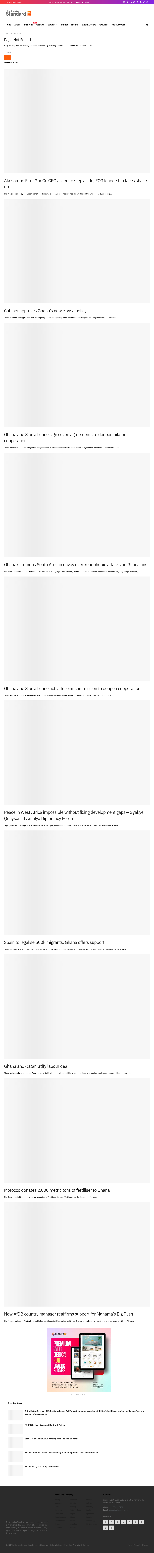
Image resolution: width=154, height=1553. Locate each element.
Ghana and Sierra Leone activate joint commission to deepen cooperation (72, 688)
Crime (57, 1507)
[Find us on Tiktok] (105, 1528)
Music (72, 1517)
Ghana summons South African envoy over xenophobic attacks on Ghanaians (75, 564)
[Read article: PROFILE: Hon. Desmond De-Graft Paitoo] (15, 1429)
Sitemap (70, 2)
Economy (58, 1510)
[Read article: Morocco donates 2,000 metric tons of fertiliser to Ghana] (77, 1130)
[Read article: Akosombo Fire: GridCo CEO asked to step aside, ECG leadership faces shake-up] (77, 121)
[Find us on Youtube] (117, 1522)
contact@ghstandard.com (119, 1510)
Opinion (64, 25)
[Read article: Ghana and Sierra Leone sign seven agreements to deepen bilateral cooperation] (77, 375)
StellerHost (85, 1545)
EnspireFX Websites (65, 1545)
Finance (73, 1500)
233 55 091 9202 (116, 1507)
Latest (17, 25)
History (73, 1507)
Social (88, 1510)
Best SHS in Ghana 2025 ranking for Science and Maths (52, 1438)
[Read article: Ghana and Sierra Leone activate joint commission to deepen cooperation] (77, 629)
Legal (72, 1514)
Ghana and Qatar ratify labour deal (36, 1066)
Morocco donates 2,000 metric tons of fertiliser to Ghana (57, 1190)
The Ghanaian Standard (19, 1545)
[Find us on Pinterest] (135, 1522)
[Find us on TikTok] (144, 2)
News (72, 1521)
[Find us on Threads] (134, 2)
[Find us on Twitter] (111, 1522)
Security (89, 1507)
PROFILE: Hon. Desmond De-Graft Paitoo (45, 1425)
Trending (28, 24)
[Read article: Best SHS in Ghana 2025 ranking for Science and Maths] (15, 1442)
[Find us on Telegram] (141, 1522)
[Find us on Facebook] (105, 1522)
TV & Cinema (91, 1524)
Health (73, 1503)
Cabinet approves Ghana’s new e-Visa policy (45, 311)
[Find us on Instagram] (111, 1528)
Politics (40, 25)
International (89, 25)
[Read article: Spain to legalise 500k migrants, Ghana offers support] (77, 882)
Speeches (90, 1514)
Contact (62, 2)
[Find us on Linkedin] (123, 1522)
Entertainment (61, 1517)
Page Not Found (15, 33)
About (57, 2)
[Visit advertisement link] (79, 1360)
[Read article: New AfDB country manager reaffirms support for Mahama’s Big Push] (77, 1254)
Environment (60, 1521)
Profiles (89, 1500)
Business (52, 25)
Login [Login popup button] (78, 2)
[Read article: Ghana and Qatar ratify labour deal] (77, 1006)
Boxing (57, 1500)
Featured (103, 25)
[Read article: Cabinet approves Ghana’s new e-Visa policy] (77, 251)
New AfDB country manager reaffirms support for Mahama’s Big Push (68, 1314)
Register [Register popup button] (86, 2)
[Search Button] (147, 25)
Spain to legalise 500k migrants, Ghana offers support (54, 942)
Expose (58, 1524)
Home (51, 2)
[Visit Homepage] (18, 13)
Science (89, 1503)
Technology (90, 1521)
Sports (74, 25)
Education (59, 1514)
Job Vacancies (118, 25)
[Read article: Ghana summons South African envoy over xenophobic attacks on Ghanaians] (77, 505)
